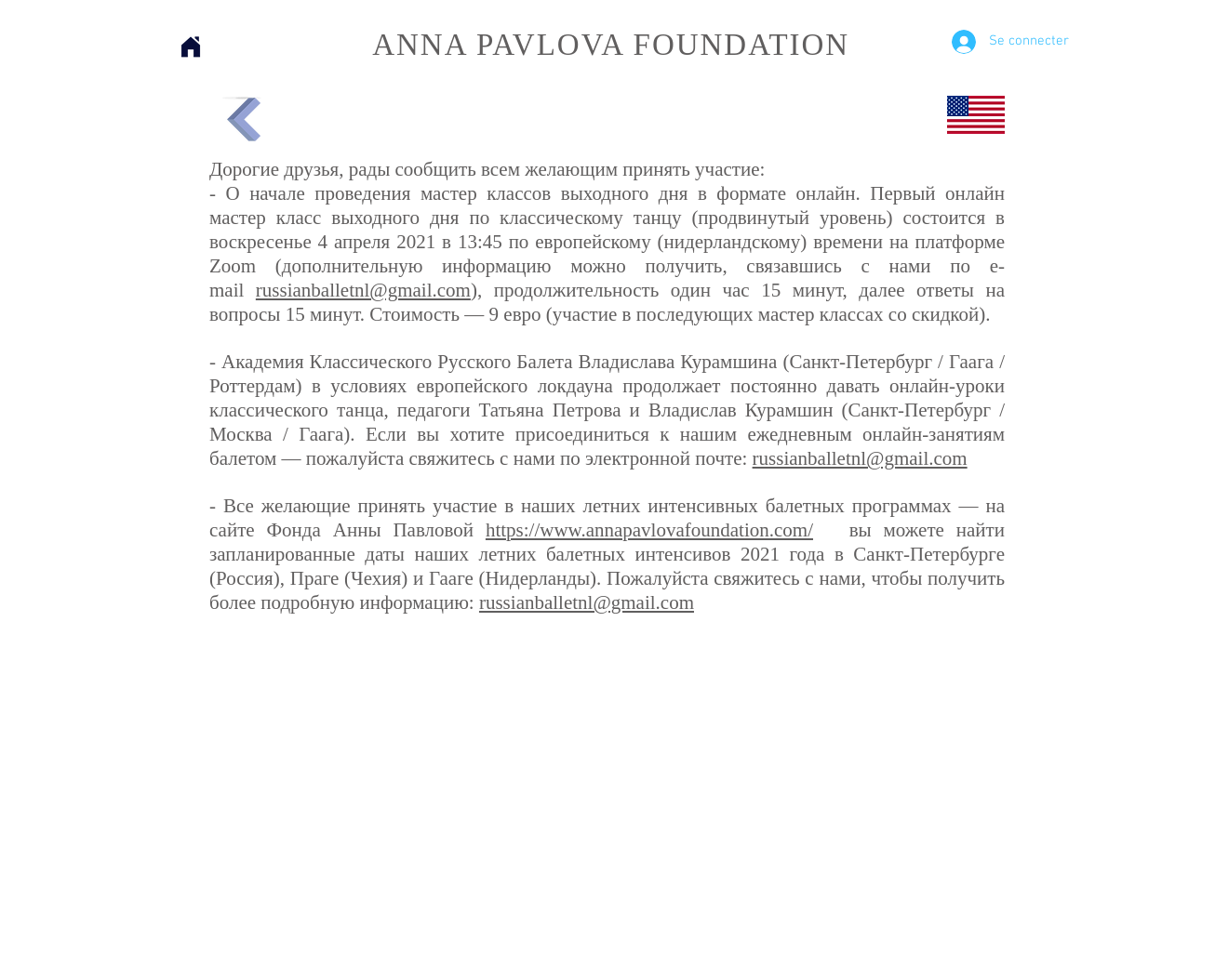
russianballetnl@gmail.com (363, 290)
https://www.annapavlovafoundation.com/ (649, 530)
